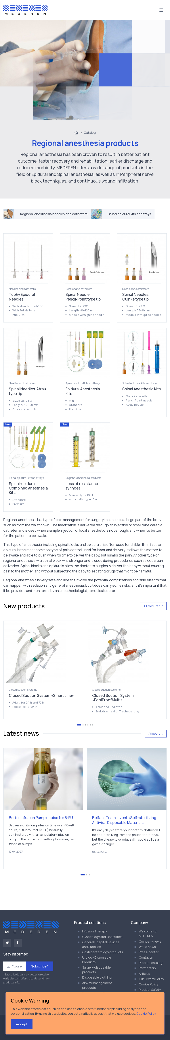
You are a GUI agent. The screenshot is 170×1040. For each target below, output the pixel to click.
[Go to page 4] (87, 724)
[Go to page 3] (85, 724)
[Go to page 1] (79, 724)
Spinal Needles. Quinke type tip (135, 296)
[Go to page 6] (92, 724)
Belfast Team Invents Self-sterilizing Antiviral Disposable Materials (124, 820)
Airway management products (97, 985)
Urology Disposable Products (96, 959)
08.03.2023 (99, 852)
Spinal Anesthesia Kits (141, 388)
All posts (156, 733)
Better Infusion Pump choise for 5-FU (41, 817)
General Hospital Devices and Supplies (100, 944)
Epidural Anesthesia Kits (82, 391)
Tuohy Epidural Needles (22, 296)
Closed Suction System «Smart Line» (41, 695)
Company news (150, 941)
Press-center (149, 952)
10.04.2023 (16, 851)
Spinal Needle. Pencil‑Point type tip (83, 296)
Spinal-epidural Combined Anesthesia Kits (28, 488)
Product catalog (150, 963)
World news (147, 947)
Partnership (147, 968)
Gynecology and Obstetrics (102, 937)
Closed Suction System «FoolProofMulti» (113, 697)
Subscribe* (39, 966)
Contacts (146, 957)
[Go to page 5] (90, 724)
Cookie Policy (148, 984)
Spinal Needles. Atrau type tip (27, 391)
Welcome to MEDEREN (148, 933)
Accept (21, 1024)
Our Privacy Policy (151, 979)
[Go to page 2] (83, 724)
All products (154, 606)
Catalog (90, 132)
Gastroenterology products (102, 952)
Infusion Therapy (94, 931)
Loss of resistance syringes (81, 486)
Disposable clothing (97, 977)
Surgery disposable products (96, 969)
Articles (144, 973)
